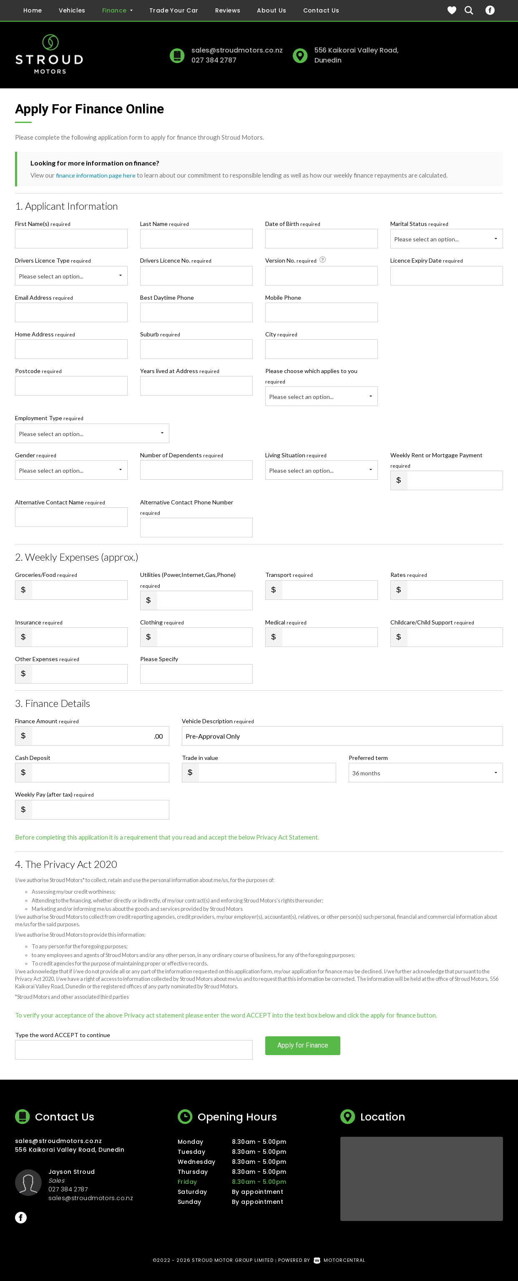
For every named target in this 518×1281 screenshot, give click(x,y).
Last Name (164, 223)
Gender (35, 454)
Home (32, 10)
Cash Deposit (32, 757)
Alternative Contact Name (60, 502)
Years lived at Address (179, 370)
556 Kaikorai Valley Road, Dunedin (69, 1150)
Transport (289, 574)
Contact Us (321, 10)
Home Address (45, 334)
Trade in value (200, 757)
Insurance (39, 621)
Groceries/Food (46, 574)
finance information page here (97, 175)
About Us (271, 10)
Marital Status (419, 223)
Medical (286, 621)
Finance (117, 10)
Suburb (160, 334)
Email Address (44, 297)
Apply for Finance (302, 1049)
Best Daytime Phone (167, 297)
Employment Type (92, 428)
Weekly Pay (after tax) (54, 794)
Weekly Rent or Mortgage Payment (436, 459)
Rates (408, 574)
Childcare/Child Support (432, 621)
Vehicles (72, 10)
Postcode (38, 370)
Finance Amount (47, 720)
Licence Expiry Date (426, 260)
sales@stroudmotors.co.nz (237, 50)
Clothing (162, 621)
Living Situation (296, 454)
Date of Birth (292, 223)
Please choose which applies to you (311, 375)
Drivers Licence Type (53, 260)
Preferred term (368, 757)
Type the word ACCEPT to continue (62, 1034)
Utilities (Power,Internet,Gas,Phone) (188, 579)
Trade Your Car (174, 10)
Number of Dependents (181, 454)
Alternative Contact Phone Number (186, 507)
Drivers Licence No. (175, 260)
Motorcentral (339, 1260)
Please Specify (159, 658)
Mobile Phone (283, 297)
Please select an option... (426, 239)
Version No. (296, 260)
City (281, 334)
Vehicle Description (218, 720)
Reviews (228, 10)
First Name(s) (42, 223)
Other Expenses (47, 658)
